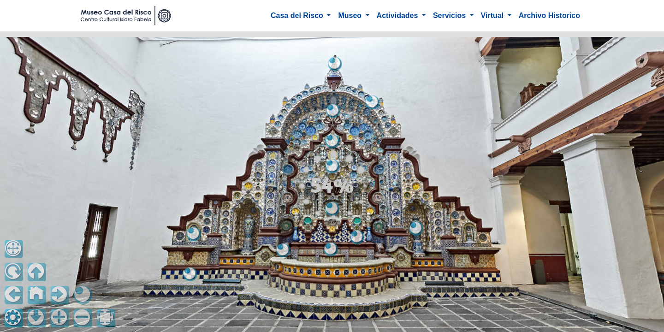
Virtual (493, 15)
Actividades (398, 15)
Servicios (450, 15)
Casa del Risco (298, 15)
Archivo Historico (549, 15)
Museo (350, 15)
